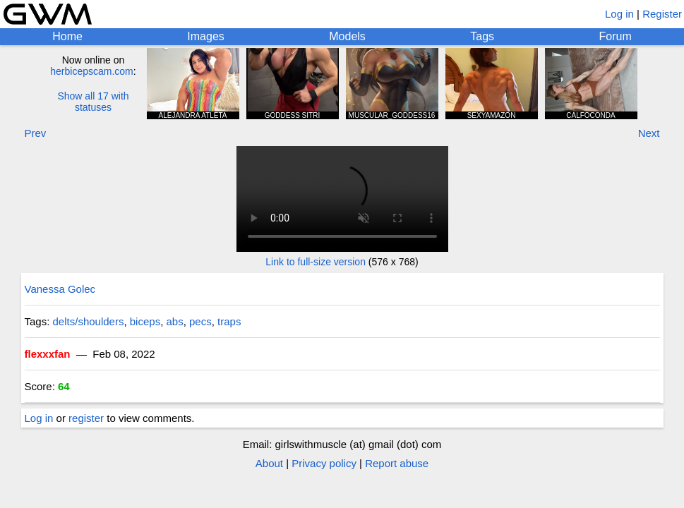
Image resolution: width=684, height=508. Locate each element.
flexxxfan (48, 354)
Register (662, 14)
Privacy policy (324, 463)
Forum (615, 36)
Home (67, 36)
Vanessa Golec (60, 289)
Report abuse (396, 463)
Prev (36, 133)
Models (347, 36)
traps (229, 321)
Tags (482, 36)
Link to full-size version (315, 261)
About (269, 463)
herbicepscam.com (91, 71)
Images (205, 36)
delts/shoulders (88, 321)
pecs (200, 321)
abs (174, 321)
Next (649, 133)
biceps (145, 321)
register (86, 418)
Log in (619, 14)
